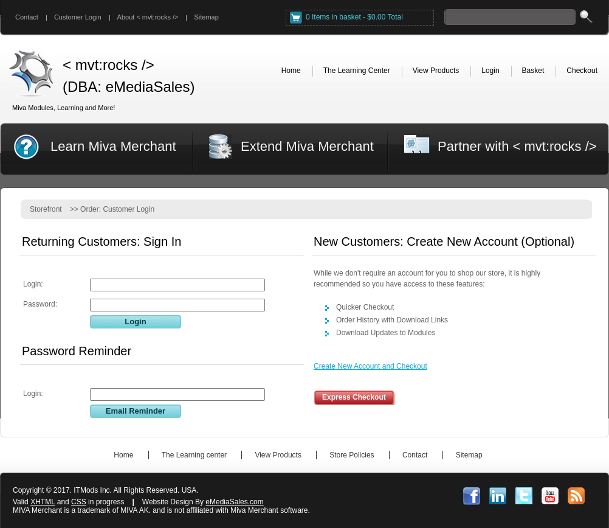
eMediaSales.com (234, 502)
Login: (33, 284)
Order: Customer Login (117, 209)
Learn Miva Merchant (113, 146)
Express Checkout (354, 397)
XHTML (42, 502)
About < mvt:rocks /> (148, 17)
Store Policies (351, 455)
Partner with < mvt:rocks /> (517, 146)
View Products (278, 455)
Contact (26, 17)
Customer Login (78, 17)
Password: (40, 304)
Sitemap (206, 17)
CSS (78, 502)
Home (123, 455)
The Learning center (194, 455)
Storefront (46, 209)
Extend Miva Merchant (307, 146)
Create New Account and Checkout (370, 366)
